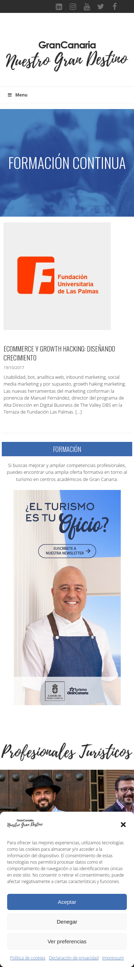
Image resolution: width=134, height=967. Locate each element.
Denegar (67, 922)
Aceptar (67, 902)
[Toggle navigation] (67, 30)
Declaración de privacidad (74, 958)
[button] (123, 824)
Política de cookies (27, 958)
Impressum (113, 958)
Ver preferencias (67, 941)
